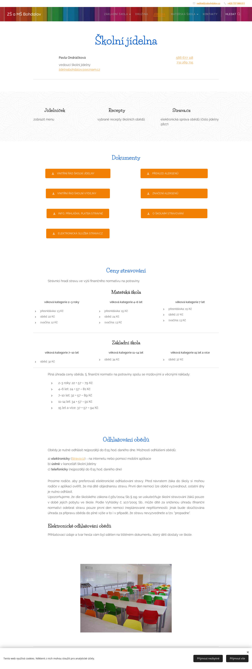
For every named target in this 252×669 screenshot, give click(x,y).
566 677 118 (184, 57)
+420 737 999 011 (236, 3)
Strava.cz (78, 458)
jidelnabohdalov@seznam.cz (79, 69)
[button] (233, 14)
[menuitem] (118, 14)
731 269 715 (185, 62)
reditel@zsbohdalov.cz (208, 3)
